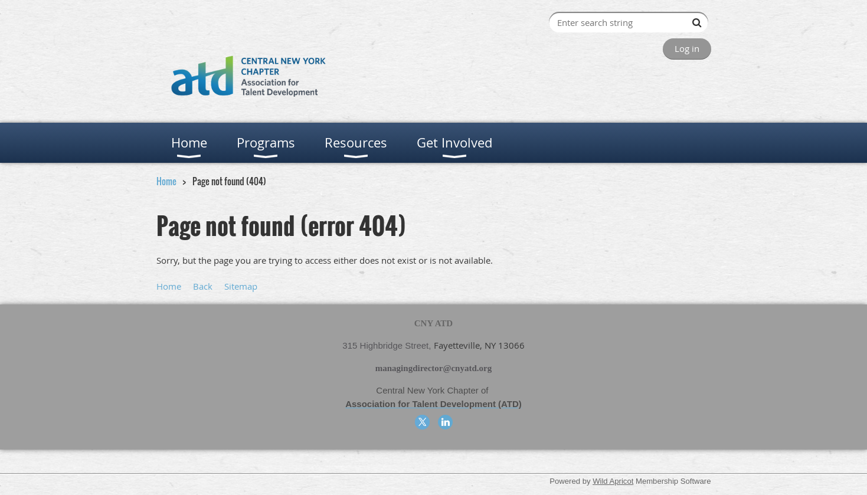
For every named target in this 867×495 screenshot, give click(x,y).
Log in (687, 48)
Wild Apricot (613, 481)
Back (202, 286)
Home (166, 181)
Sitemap (240, 286)
